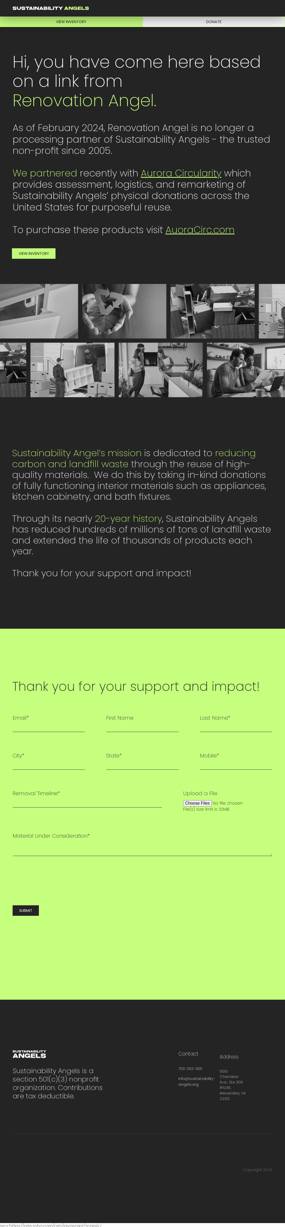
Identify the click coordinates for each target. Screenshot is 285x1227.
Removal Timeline (36, 793)
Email (21, 717)
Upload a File (200, 793)
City (18, 755)
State (114, 755)
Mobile (209, 755)
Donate (213, 21)
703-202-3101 (190, 1076)
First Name (119, 717)
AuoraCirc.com (200, 229)
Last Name (215, 717)
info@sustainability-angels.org (196, 1089)
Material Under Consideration (51, 835)
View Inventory (71, 21)
